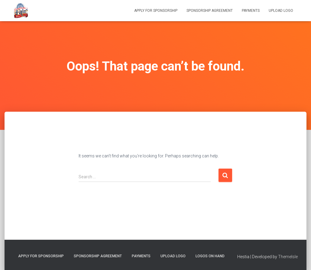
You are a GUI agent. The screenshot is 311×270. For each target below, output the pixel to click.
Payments (251, 10)
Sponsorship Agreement (209, 10)
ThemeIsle (288, 256)
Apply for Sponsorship (155, 10)
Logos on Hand (210, 256)
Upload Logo (281, 10)
